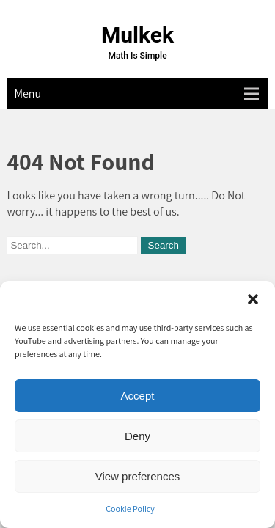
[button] (253, 299)
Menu (27, 93)
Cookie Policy (130, 508)
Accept (138, 395)
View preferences (137, 476)
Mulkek (137, 35)
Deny (137, 436)
